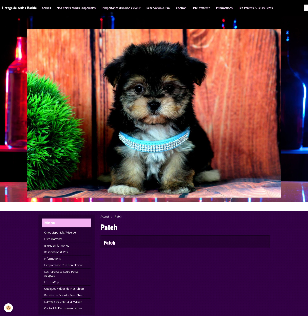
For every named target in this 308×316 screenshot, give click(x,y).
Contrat (181, 8)
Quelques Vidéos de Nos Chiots (64, 288)
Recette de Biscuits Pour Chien (64, 295)
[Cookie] (8, 307)
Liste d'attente (201, 8)
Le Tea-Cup (51, 282)
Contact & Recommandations (63, 308)
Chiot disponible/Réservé (60, 232)
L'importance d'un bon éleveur (121, 8)
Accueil (46, 8)
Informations (224, 8)
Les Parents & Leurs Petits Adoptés (61, 273)
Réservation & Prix (158, 8)
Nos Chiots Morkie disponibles (76, 8)
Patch (109, 242)
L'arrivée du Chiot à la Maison (63, 302)
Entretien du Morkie (56, 245)
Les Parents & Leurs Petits (256, 8)
